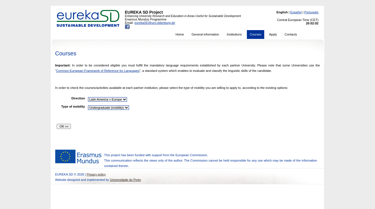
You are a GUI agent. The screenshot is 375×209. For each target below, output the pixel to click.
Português (311, 12)
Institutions (234, 34)
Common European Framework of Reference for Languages (98, 70)
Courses (255, 34)
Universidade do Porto (125, 179)
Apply (273, 34)
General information (205, 34)
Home (180, 34)
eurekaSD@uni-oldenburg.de (154, 22)
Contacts (291, 34)
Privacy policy (96, 174)
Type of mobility (73, 106)
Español (296, 12)
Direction (78, 98)
